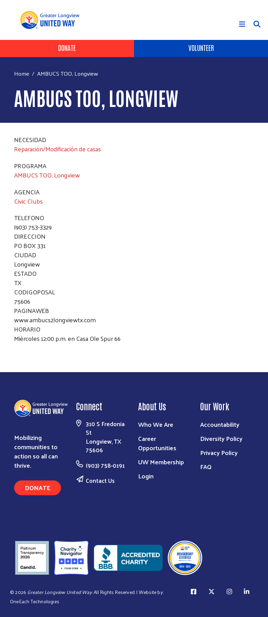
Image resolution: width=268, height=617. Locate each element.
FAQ (206, 466)
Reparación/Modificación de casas (57, 148)
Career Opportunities (157, 443)
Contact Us (100, 480)
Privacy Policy (219, 452)
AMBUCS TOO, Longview (47, 175)
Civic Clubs (28, 201)
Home (21, 73)
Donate (67, 47)
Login (146, 475)
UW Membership (161, 461)
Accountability (219, 424)
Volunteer (201, 47)
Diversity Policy (221, 438)
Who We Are (155, 424)
